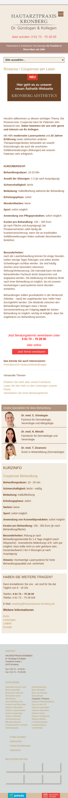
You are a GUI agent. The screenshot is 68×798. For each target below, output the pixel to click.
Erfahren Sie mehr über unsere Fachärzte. (27, 382)
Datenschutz (16, 741)
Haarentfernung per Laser (15, 687)
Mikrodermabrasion (13, 722)
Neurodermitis (37, 696)
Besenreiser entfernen (14, 693)
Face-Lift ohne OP (39, 705)
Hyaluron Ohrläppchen (41, 716)
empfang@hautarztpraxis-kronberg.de (33, 603)
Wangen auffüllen (39, 719)
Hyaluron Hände (38, 713)
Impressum (15, 750)
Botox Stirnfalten (38, 690)
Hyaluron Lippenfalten (40, 707)
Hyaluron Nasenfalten (14, 707)
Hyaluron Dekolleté (13, 716)
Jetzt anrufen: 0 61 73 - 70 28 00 (34, 37)
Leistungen (9, 619)
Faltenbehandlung (39, 687)
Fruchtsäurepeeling (39, 722)
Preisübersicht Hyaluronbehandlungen (25, 364)
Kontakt (7, 627)
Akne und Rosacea (39, 693)
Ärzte (6, 616)
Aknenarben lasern (13, 696)
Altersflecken (10, 699)
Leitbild (7, 623)
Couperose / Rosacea (40, 699)
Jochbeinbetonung (12, 719)
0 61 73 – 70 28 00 (34, 339)
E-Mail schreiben (18, 737)
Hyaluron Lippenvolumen (15, 710)
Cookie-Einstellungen (20, 745)
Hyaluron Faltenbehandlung (43, 702)
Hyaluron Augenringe (13, 713)
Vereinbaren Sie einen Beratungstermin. (26, 393)
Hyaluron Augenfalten (40, 710)
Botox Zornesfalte (12, 690)
